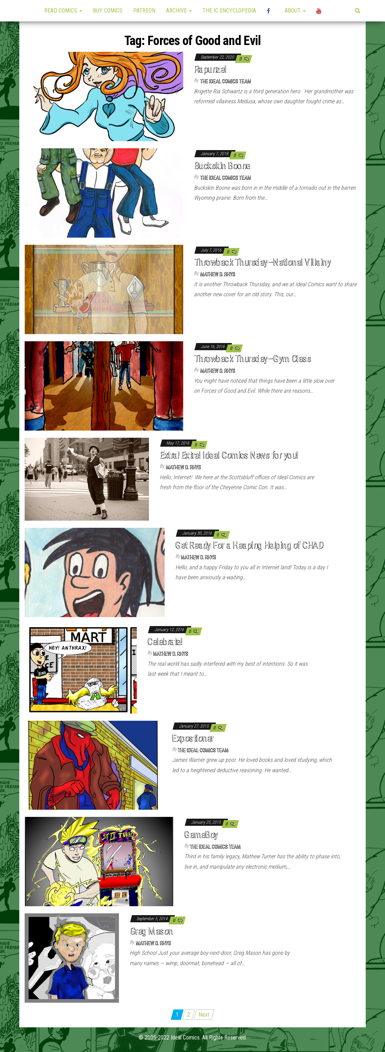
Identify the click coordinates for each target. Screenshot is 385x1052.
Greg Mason (151, 931)
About (295, 10)
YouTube (320, 10)
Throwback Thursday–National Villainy (262, 262)
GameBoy (201, 834)
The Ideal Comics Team (225, 81)
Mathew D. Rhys (217, 274)
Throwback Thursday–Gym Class (252, 358)
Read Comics (63, 10)
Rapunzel (210, 69)
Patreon (144, 10)
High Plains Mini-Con (270, 10)
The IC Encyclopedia (229, 10)
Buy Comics (107, 10)
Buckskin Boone (222, 165)
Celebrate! (165, 641)
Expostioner (193, 738)
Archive (179, 10)
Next (204, 1014)
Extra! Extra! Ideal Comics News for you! (229, 455)
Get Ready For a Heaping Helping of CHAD (249, 545)
